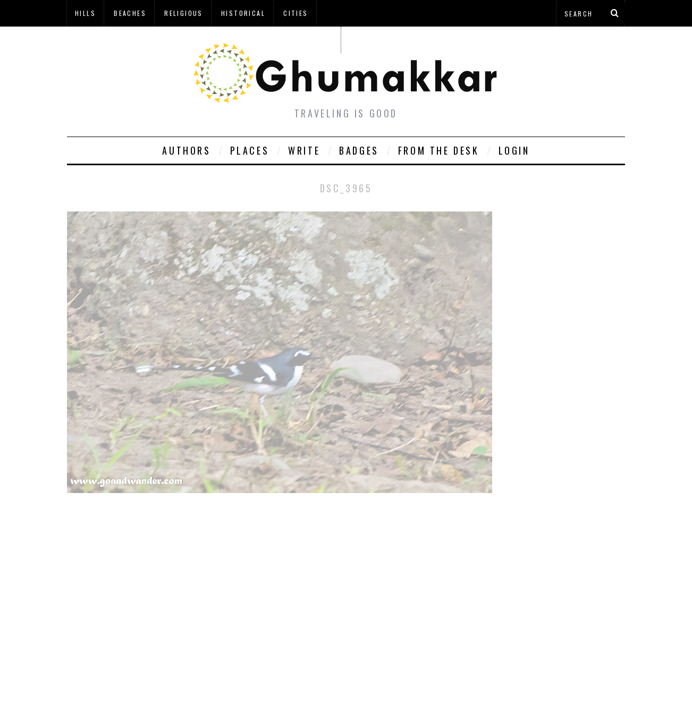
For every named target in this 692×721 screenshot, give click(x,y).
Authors (186, 150)
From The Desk (438, 150)
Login (514, 150)
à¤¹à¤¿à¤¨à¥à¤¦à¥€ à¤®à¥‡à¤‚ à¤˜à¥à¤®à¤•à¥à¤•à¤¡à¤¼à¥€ (203, 39)
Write (304, 150)
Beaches (130, 13)
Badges (359, 150)
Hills (85, 13)
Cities (295, 13)
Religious (183, 13)
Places (249, 150)
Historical (243, 13)
